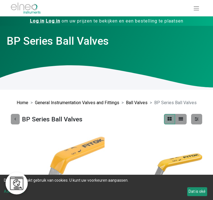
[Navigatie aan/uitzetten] (196, 8)
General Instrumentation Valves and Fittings (77, 102)
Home (22, 102)
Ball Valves (137, 102)
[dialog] (106, 187)
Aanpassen (14, 191)
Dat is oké (197, 191)
